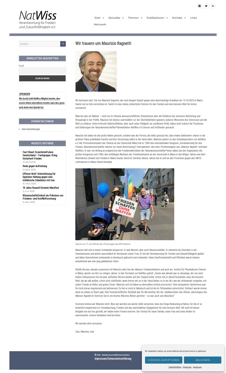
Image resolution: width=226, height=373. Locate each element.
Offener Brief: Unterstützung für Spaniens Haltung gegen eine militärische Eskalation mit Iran (39, 176)
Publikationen (155, 17)
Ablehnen (202, 360)
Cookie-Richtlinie (175, 367)
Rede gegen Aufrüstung (35, 165)
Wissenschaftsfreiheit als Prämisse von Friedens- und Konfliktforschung (43, 197)
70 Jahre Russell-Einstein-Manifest (41, 187)
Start (97, 17)
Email (21, 66)
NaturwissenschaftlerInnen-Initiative (115, 355)
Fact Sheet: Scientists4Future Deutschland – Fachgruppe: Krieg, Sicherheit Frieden (40, 155)
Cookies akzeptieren (163, 360)
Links (193, 17)
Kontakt (177, 17)
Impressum (187, 367)
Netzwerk (100, 24)
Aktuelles (114, 17)
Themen (133, 17)
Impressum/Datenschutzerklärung (113, 358)
